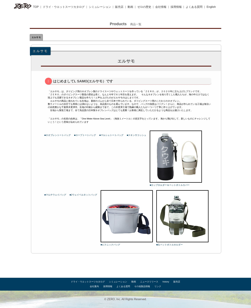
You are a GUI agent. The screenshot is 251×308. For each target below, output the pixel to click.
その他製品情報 (142, 286)
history (166, 281)
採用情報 (176, 6)
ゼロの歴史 (144, 6)
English (211, 6)
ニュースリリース (149, 281)
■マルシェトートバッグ (111, 135)
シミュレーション (100, 6)
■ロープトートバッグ (85, 135)
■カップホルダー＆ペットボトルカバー (176, 158)
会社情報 (160, 6)
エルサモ (36, 37)
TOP (36, 6)
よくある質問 (194, 6)
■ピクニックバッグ (127, 218)
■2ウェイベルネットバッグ (83, 194)
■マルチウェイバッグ (55, 194)
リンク (157, 286)
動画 (130, 6)
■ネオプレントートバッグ (57, 135)
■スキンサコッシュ (136, 135)
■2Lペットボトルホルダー (182, 218)
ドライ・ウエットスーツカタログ (64, 6)
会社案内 (94, 286)
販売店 (119, 6)
